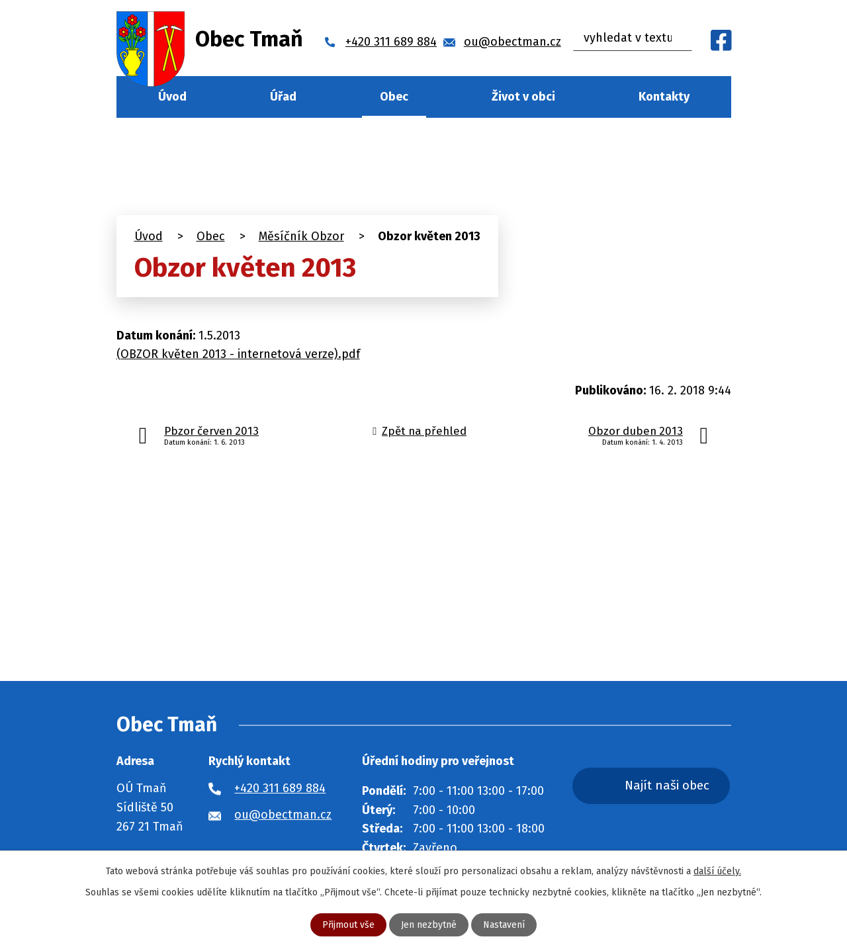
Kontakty (664, 96)
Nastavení (504, 924)
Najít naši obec (667, 785)
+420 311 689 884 (280, 788)
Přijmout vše (348, 924)
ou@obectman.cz (283, 814)
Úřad (283, 96)
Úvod (172, 96)
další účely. (717, 871)
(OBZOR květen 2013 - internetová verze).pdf (238, 354)
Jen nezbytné (429, 924)
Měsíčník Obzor (301, 236)
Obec (394, 96)
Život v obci (523, 96)
